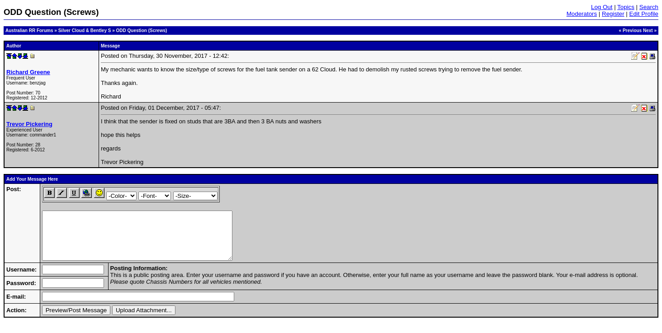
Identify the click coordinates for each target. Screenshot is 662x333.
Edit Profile (643, 13)
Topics (625, 7)
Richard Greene (28, 72)
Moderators (582, 13)
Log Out (601, 7)
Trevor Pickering (29, 124)
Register (613, 13)
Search (648, 7)
